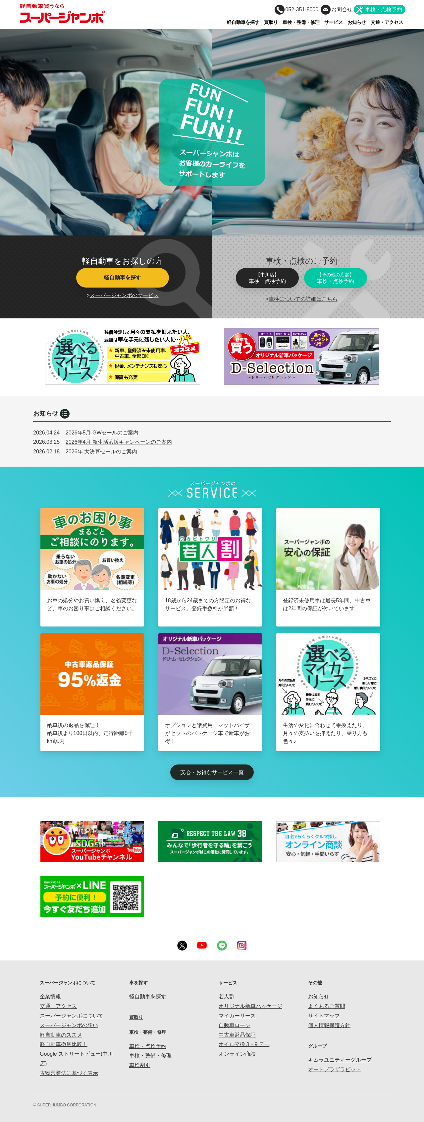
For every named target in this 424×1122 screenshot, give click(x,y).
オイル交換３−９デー (244, 1044)
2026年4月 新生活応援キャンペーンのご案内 (119, 442)
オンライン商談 (237, 1054)
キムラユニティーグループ (340, 1060)
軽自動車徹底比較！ (63, 1044)
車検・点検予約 (267, 278)
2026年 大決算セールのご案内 (101, 451)
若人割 (227, 996)
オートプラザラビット (334, 1069)
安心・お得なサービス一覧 (212, 772)
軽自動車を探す (243, 22)
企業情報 (50, 996)
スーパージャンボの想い (69, 1025)
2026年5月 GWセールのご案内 (102, 432)
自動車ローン (234, 1025)
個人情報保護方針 (329, 1025)
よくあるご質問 (326, 1006)
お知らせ (356, 22)
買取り (271, 22)
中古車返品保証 (237, 1035)
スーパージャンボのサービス (124, 295)
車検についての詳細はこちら (303, 299)
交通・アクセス (387, 22)
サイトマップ (324, 1016)
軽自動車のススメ (61, 1035)
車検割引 (139, 1065)
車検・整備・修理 (301, 22)
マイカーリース (237, 1016)
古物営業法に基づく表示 (69, 1073)
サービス (333, 22)
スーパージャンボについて (71, 1016)
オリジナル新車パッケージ (250, 1006)
